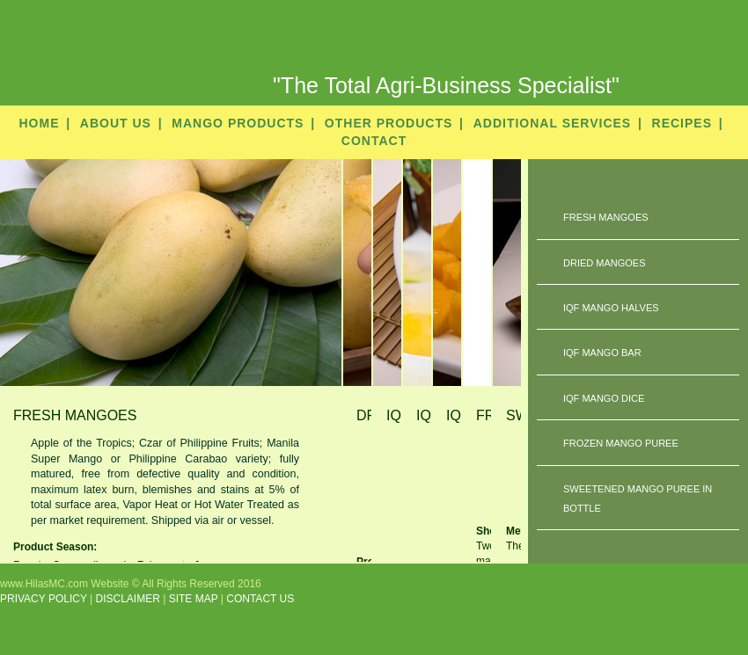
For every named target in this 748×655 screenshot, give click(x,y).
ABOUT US (115, 123)
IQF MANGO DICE (603, 398)
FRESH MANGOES (606, 217)
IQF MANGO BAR (602, 352)
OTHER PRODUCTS (388, 123)
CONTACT (374, 141)
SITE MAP (193, 599)
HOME (38, 123)
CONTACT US (260, 599)
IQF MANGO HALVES (611, 307)
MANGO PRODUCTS (238, 123)
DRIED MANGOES (604, 263)
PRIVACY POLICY (43, 599)
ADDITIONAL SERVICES (552, 123)
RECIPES (682, 123)
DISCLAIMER (128, 599)
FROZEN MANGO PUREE (620, 443)
